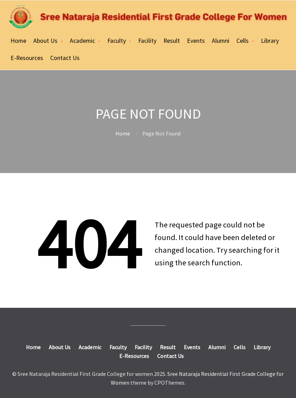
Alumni (220, 41)
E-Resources (27, 58)
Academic (82, 41)
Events (196, 41)
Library (270, 41)
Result (171, 41)
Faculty (116, 41)
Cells (242, 41)
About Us (45, 41)
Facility (147, 41)
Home (18, 41)
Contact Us (65, 58)
